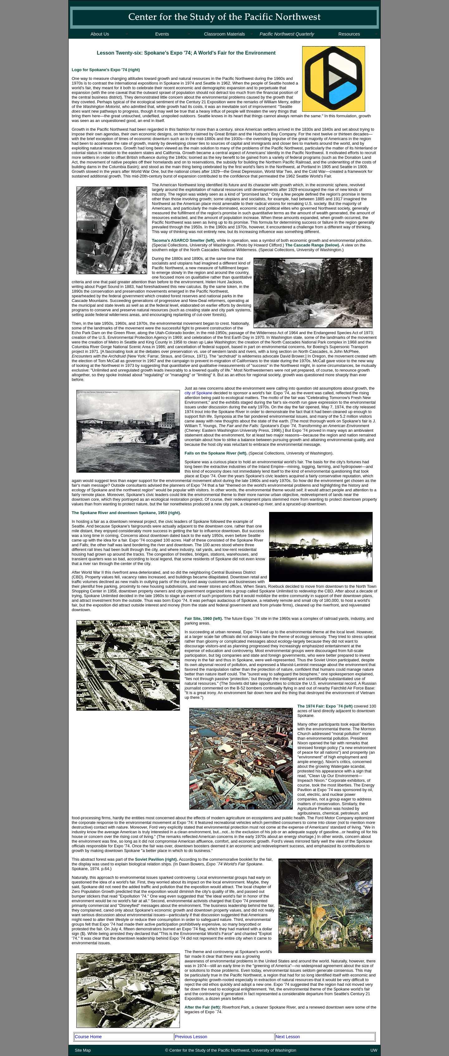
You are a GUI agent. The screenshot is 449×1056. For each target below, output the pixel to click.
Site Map (83, 1050)
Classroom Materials (224, 34)
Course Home (88, 1036)
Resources (349, 34)
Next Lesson (288, 1036)
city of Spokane (198, 393)
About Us (99, 34)
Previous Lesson (191, 1036)
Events (162, 34)
